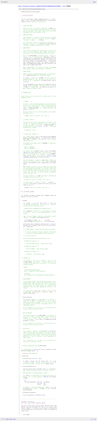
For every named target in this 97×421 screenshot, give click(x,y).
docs (64, 6)
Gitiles (7, 419)
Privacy (10, 419)
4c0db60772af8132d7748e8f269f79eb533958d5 (48, 6)
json (95, 419)
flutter (20, 6)
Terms (14, 419)
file (44, 9)
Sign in (94, 2)
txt (92, 419)
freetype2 (32, 6)
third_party (26, 6)
